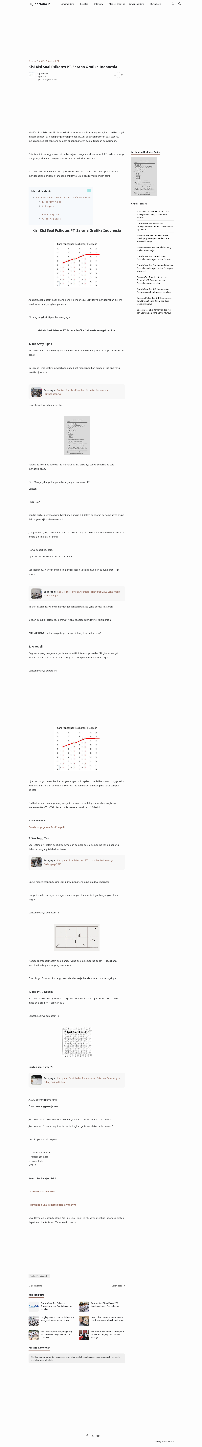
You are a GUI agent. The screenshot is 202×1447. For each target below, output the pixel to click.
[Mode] (173, 4)
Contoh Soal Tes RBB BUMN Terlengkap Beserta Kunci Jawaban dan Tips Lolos (155, 226)
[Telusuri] (179, 4)
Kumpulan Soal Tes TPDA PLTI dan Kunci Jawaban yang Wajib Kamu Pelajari (153, 214)
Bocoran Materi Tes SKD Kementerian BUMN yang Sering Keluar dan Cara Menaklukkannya (154, 301)
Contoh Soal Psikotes (42, 1191)
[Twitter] (92, 1436)
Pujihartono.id (40, 4)
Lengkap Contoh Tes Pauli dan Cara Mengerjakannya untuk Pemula (57, 1319)
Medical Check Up (117, 4)
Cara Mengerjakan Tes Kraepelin (47, 827)
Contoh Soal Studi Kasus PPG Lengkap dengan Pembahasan (105, 1304)
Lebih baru (118, 1285)
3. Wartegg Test (50, 214)
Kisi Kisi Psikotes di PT (39, 1276)
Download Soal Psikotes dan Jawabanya (53, 1204)
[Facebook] (86, 1436)
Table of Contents (41, 191)
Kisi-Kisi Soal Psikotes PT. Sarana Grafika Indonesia (63, 197)
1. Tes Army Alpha (51, 201)
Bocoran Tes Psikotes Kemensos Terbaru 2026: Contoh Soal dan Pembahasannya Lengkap (152, 280)
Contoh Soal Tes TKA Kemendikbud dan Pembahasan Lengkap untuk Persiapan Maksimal (155, 268)
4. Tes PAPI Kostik (51, 218)
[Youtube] (98, 1436)
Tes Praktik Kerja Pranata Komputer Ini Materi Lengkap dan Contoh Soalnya (107, 1334)
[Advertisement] (101, 34)
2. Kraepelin (48, 206)
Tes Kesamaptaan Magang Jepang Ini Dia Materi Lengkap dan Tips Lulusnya (56, 1334)
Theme (156, 1441)
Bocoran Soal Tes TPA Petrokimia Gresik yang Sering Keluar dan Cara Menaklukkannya (153, 238)
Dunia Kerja (155, 4)
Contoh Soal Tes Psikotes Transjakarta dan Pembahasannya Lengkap (56, 1306)
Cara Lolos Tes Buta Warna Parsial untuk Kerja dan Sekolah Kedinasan (107, 1319)
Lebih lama (35, 1285)
